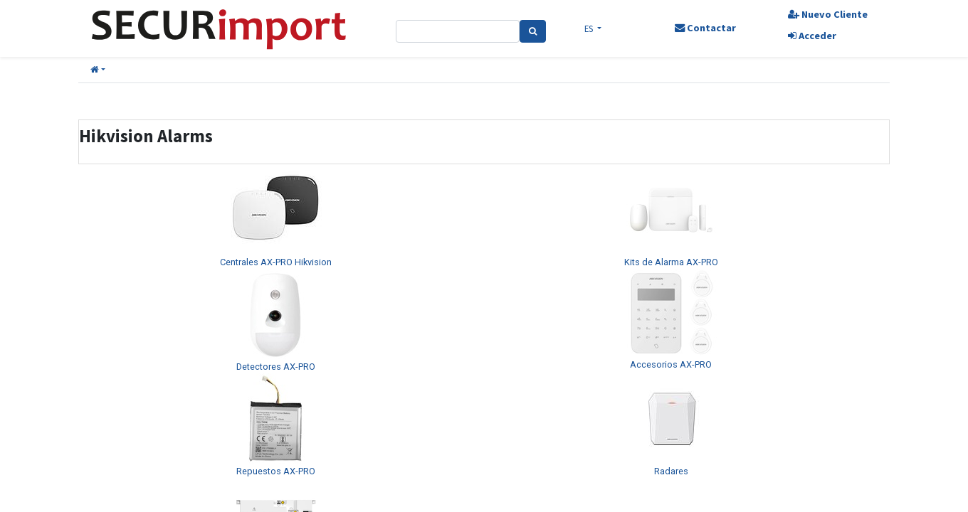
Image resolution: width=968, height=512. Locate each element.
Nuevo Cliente (828, 14)
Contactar (705, 27)
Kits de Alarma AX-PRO (671, 262)
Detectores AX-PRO (275, 366)
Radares (671, 471)
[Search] (533, 31)
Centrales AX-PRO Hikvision (276, 262)
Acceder (812, 35)
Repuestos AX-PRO (275, 471)
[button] (97, 70)
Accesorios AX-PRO (671, 364)
